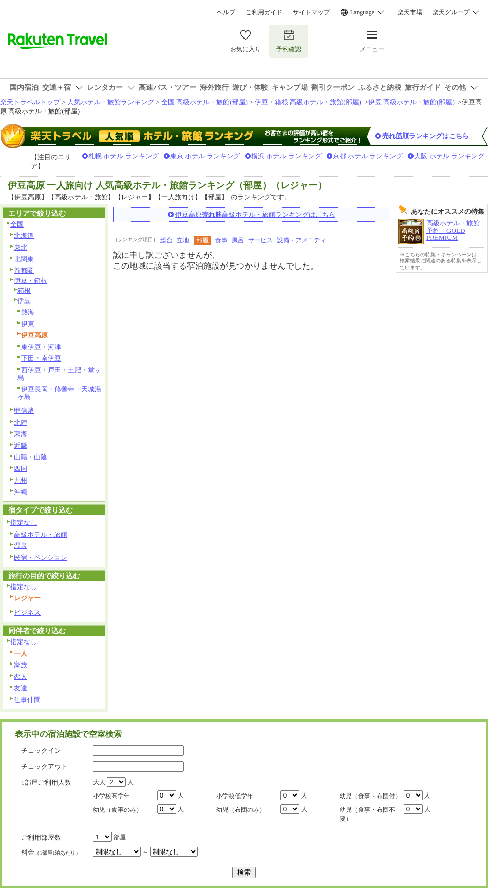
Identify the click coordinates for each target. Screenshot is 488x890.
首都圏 (24, 270)
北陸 (20, 422)
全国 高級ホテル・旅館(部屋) (204, 102)
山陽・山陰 (30, 457)
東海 (20, 434)
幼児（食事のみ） (117, 809)
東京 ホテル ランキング (205, 156)
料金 (51, 852)
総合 (166, 240)
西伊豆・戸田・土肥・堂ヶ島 (59, 374)
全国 (17, 224)
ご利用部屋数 (41, 837)
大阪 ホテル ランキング (449, 156)
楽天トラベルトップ (30, 102)
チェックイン (41, 750)
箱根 (24, 290)
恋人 (20, 676)
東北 (20, 247)
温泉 (20, 546)
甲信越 (24, 410)
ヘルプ (226, 12)
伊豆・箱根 (30, 281)
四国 (20, 468)
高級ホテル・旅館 (40, 534)
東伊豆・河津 (41, 347)
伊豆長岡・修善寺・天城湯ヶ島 (59, 393)
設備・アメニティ (301, 240)
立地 (183, 240)
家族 (20, 665)
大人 (99, 782)
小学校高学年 (111, 796)
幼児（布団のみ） (241, 809)
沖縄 (20, 492)
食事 (221, 240)
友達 (20, 688)
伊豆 (24, 301)
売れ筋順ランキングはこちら (425, 136)
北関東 (24, 259)
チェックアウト (44, 766)
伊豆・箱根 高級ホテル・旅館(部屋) (308, 102)
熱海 (27, 312)
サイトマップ (311, 12)
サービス (260, 240)
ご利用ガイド (264, 12)
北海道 (24, 235)
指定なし (23, 522)
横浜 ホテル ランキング (286, 156)
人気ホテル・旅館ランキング (110, 102)
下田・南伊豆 (41, 358)
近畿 (20, 445)
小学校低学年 (234, 796)
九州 (20, 480)
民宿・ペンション (40, 557)
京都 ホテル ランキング (368, 156)
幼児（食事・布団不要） (367, 814)
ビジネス (27, 612)
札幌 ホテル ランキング (123, 156)
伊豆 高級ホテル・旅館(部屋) (411, 102)
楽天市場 (410, 12)
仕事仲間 (27, 700)
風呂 (238, 240)
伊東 (27, 324)
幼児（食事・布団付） (370, 796)
